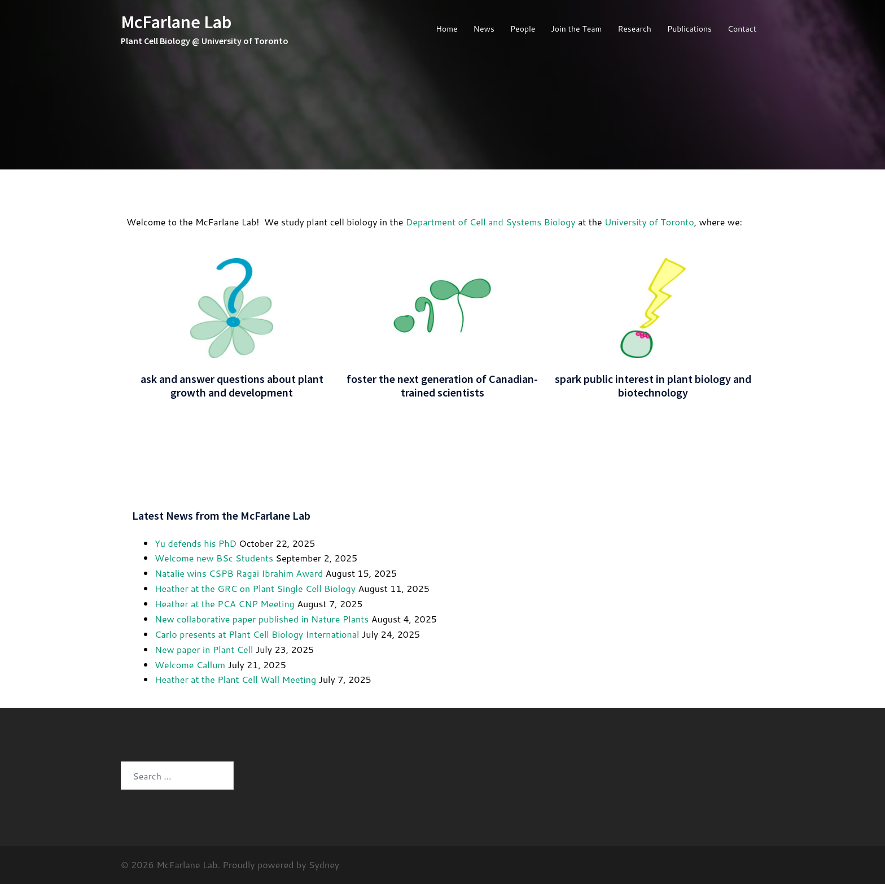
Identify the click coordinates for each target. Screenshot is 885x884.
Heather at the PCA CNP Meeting (225, 603)
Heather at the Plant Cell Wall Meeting (235, 679)
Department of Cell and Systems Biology (491, 221)
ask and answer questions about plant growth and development (232, 385)
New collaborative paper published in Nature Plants (262, 618)
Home (447, 28)
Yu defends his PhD (195, 543)
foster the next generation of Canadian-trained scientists (442, 385)
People (522, 28)
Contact (742, 28)
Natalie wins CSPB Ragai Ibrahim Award (239, 573)
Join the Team (576, 28)
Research (634, 28)
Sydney (324, 864)
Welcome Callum (190, 664)
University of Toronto (649, 221)
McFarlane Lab (176, 22)
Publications (689, 28)
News (484, 28)
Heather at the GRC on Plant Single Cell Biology (255, 588)
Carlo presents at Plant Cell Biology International (257, 634)
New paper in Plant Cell (204, 649)
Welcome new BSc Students (214, 557)
